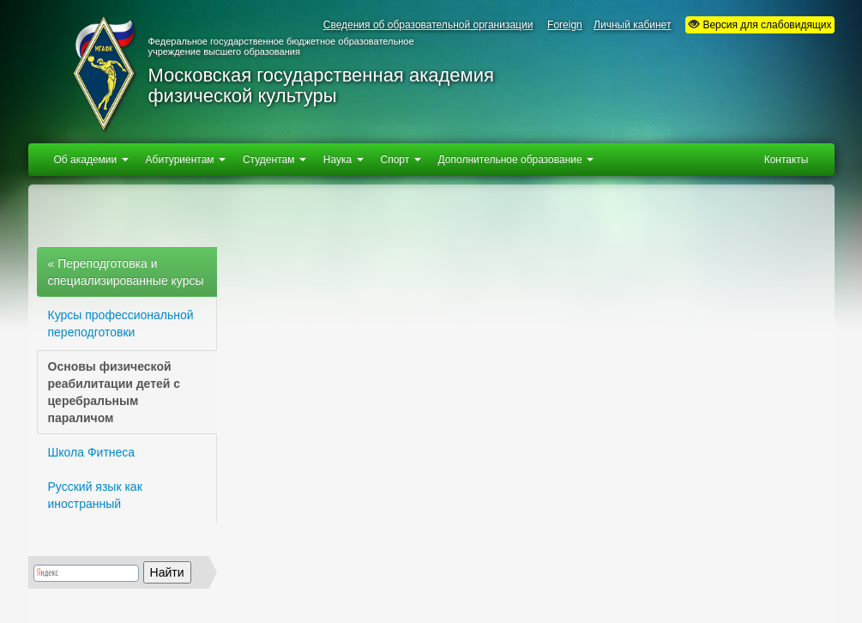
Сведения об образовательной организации (428, 25)
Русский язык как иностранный (95, 495)
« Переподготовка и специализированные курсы (126, 272)
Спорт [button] (401, 160)
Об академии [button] (91, 160)
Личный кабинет (632, 25)
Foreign (564, 25)
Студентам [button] (274, 160)
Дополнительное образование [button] (516, 160)
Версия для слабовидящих (759, 24)
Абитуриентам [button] (186, 160)
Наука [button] (343, 160)
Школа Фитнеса (92, 452)
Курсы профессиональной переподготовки (121, 323)
